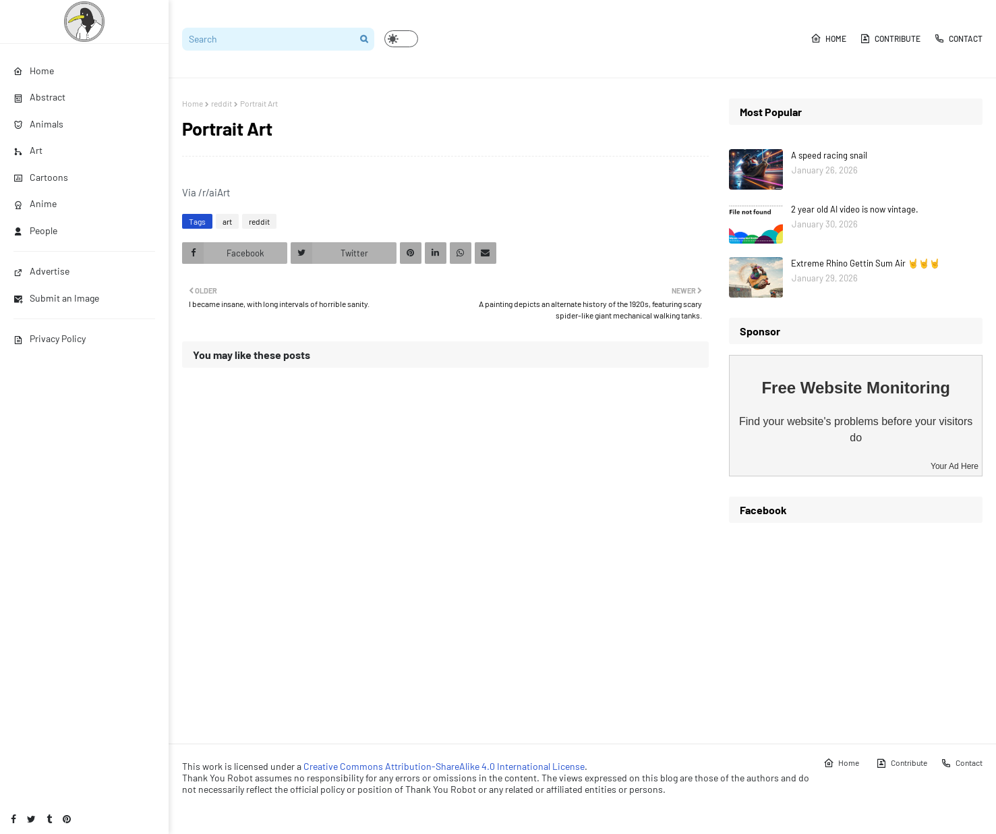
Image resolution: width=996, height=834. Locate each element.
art (227, 221)
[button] (401, 38)
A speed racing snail (829, 155)
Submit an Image (56, 298)
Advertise (41, 271)
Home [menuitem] (33, 70)
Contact (958, 38)
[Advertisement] (856, 628)
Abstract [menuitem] (39, 97)
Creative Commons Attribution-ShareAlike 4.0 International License (444, 766)
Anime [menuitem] (35, 203)
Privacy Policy (49, 338)
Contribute (890, 38)
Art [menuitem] (27, 150)
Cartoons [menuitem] (40, 177)
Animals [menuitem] (38, 124)
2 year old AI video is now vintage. (854, 209)
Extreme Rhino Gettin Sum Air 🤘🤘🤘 (865, 263)
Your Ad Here (954, 466)
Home (828, 38)
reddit (221, 103)
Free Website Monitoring (855, 388)
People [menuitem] (35, 230)
